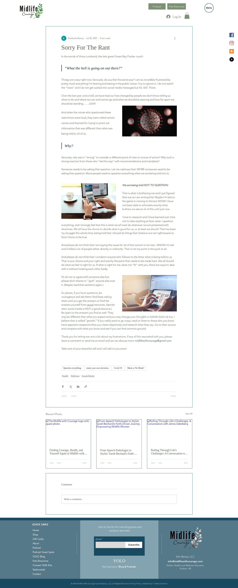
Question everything (72, 368)
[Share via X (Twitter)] (70, 386)
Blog (121, 566)
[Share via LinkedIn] (78, 386)
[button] (209, 8)
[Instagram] (231, 43)
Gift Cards (38, 539)
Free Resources (40, 561)
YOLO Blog (39, 556)
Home (36, 530)
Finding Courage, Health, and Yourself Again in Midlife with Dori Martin (67, 452)
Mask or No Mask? (135, 368)
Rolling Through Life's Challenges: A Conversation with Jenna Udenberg (169, 452)
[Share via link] (85, 386)
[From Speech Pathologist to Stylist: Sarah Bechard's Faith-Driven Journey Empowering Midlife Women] (119, 432)
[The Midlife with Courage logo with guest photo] (68, 432)
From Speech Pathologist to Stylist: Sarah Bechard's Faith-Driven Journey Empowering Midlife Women (117, 452)
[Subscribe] (133, 545)
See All (189, 413)
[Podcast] (157, 6)
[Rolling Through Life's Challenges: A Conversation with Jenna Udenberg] (169, 432)
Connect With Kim (42, 565)
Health (65, 375)
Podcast (37, 547)
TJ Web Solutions (160, 583)
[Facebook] (231, 35)
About (36, 543)
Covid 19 (118, 368)
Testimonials (39, 569)
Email (99, 539)
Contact (37, 574)
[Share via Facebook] (62, 386)
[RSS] (231, 59)
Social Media (88, 375)
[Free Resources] (176, 6)
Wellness (75, 375)
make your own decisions (97, 368)
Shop (35, 534)
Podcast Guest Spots (43, 552)
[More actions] (175, 38)
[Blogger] (231, 51)
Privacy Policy (135, 583)
